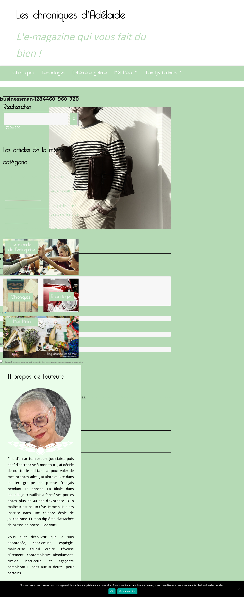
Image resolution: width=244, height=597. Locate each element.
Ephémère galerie (89, 71)
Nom (3, 313)
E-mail (4, 328)
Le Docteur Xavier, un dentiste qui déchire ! (40, 205)
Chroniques (23, 71)
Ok (112, 591)
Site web (4, 344)
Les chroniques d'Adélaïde (70, 12)
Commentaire (7, 274)
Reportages (53, 71)
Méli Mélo (123, 71)
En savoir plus (127, 591)
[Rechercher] (74, 119)
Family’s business (161, 71)
